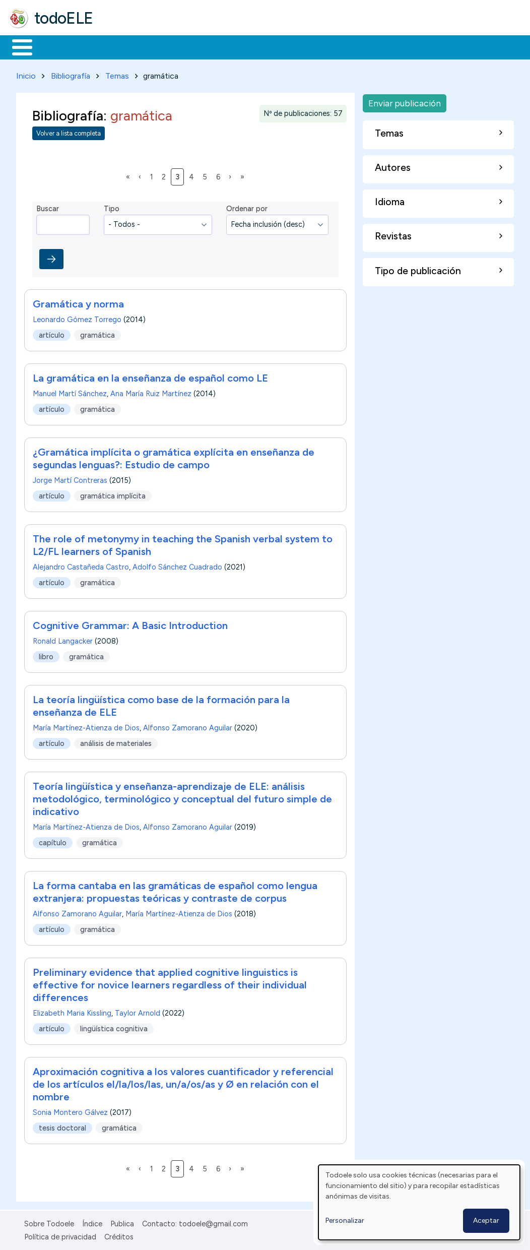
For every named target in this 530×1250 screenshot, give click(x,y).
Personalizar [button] (344, 1220)
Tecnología (301, 46)
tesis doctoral (62, 1126)
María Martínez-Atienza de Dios (86, 725)
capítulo (53, 840)
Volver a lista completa (68, 132)
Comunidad (368, 46)
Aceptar (486, 1220)
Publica (122, 1221)
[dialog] (419, 1202)
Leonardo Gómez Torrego (77, 317)
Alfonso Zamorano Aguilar (187, 725)
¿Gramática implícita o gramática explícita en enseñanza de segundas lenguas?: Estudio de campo (173, 456)
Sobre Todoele (49, 1221)
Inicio (17, 46)
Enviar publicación (404, 101)
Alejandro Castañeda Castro (81, 565)
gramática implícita (113, 493)
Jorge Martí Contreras (70, 478)
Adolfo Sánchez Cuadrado (177, 565)
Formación (121, 46)
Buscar (414, 46)
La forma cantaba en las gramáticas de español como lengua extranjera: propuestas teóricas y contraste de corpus (175, 890)
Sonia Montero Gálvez (70, 1110)
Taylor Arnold (137, 1011)
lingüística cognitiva (114, 1026)
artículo (51, 333)
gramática (97, 333)
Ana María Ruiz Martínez (150, 391)
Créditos (119, 1234)
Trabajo (181, 46)
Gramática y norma (78, 302)
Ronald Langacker (63, 639)
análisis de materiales (116, 741)
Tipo (111, 207)
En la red (238, 46)
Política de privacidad (60, 1234)
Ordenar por (247, 207)
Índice (92, 1221)
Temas (117, 74)
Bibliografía (70, 74)
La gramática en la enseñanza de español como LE (150, 376)
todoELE (63, 18)
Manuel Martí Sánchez (70, 391)
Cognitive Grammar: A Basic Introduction (130, 623)
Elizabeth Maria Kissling (72, 1011)
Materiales (56, 46)
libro (46, 654)
